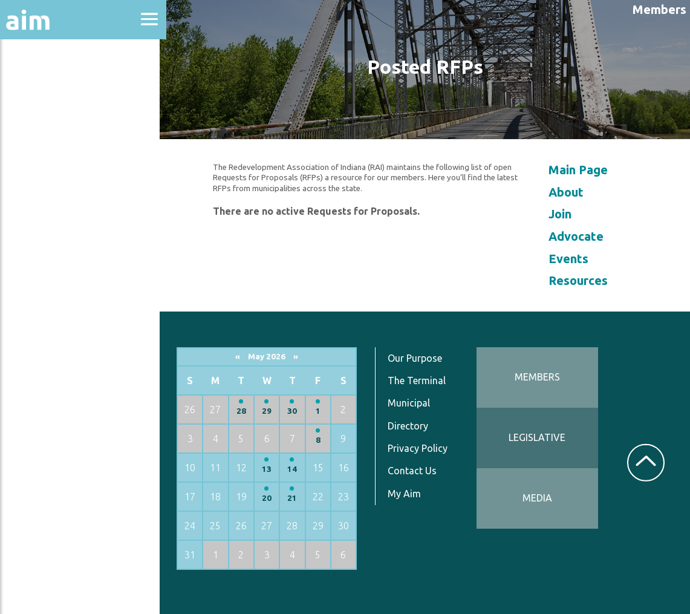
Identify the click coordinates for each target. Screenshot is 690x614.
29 (274, 411)
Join (562, 214)
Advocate (578, 236)
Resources (41, 265)
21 (300, 498)
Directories (44, 183)
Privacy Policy (424, 448)
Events (571, 259)
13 (274, 469)
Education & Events (70, 150)
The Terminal (423, 380)
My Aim (410, 493)
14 (300, 469)
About (568, 192)
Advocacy (39, 118)
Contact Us (418, 470)
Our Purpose (421, 358)
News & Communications (60, 223)
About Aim (42, 85)
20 (274, 498)
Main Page (580, 170)
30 (300, 411)
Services (35, 297)
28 (249, 411)
